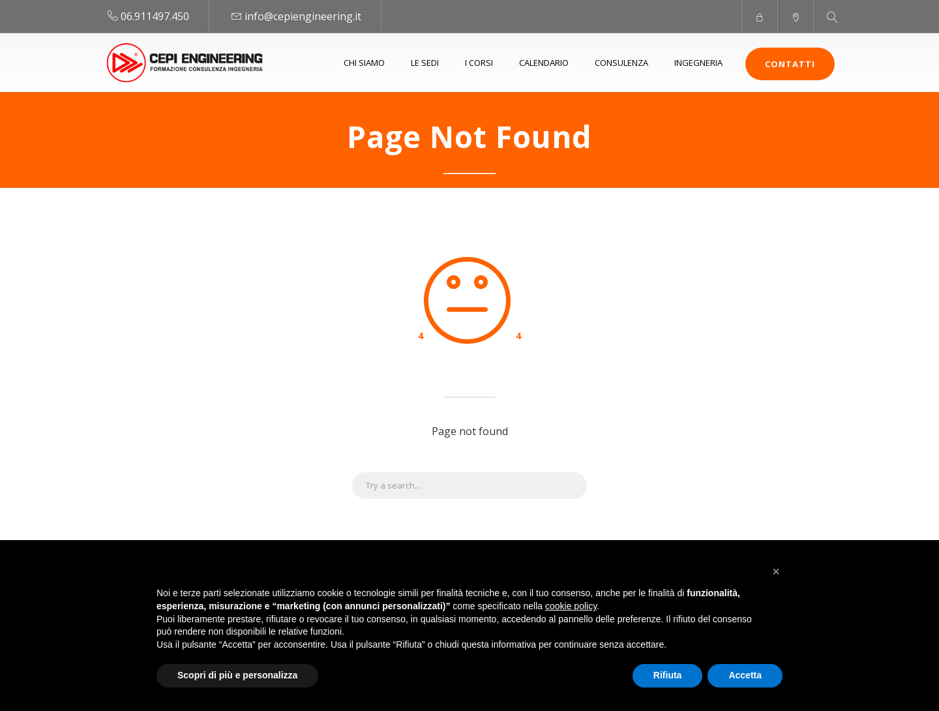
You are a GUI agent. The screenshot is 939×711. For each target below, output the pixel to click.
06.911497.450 (155, 16)
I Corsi (479, 62)
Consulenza (621, 62)
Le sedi (425, 62)
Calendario (544, 62)
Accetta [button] (745, 675)
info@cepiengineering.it (303, 16)
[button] (776, 571)
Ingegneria (698, 62)
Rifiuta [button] (667, 675)
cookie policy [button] (571, 606)
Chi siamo (364, 62)
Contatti (790, 64)
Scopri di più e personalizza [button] (237, 675)
